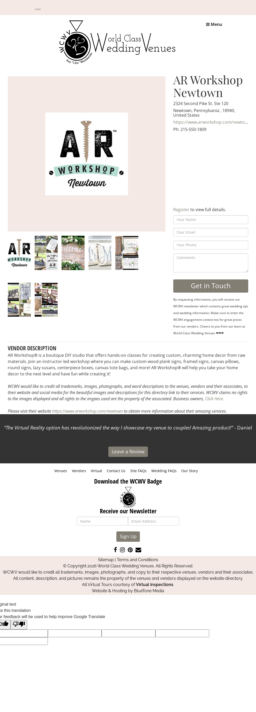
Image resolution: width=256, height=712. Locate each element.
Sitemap (106, 559)
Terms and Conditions (137, 559)
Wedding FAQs (164, 470)
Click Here (214, 399)
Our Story (189, 470)
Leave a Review (128, 451)
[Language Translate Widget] (38, 9)
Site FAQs (138, 470)
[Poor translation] (19, 624)
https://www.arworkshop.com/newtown (212, 122)
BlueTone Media (149, 590)
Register (181, 209)
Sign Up (128, 536)
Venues (60, 470)
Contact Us (116, 470)
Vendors (79, 470)
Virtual (96, 470)
